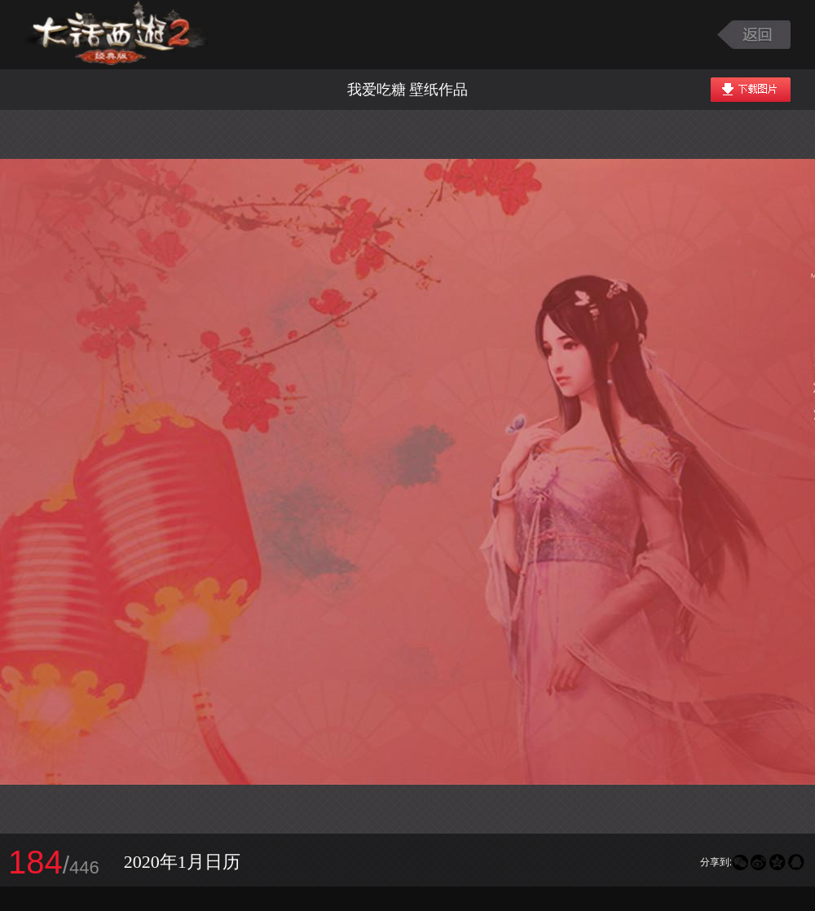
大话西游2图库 (116, 34)
